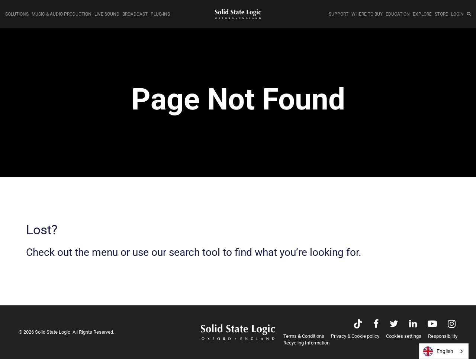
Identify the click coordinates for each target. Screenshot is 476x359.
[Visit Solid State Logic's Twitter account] (394, 324)
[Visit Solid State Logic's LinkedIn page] (413, 324)
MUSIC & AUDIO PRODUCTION (61, 14)
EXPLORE (422, 14)
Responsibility (442, 336)
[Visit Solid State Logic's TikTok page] (357, 324)
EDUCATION (398, 14)
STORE (441, 14)
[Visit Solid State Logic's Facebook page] (376, 324)
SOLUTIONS (17, 14)
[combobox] (444, 351)
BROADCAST (135, 14)
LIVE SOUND (106, 14)
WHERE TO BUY (367, 14)
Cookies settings (403, 336)
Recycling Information (306, 343)
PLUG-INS (160, 14)
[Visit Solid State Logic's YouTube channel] (432, 324)
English (438, 351)
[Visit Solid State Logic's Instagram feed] (451, 324)
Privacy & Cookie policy (355, 336)
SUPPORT (338, 14)
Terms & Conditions (303, 336)
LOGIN (457, 14)
